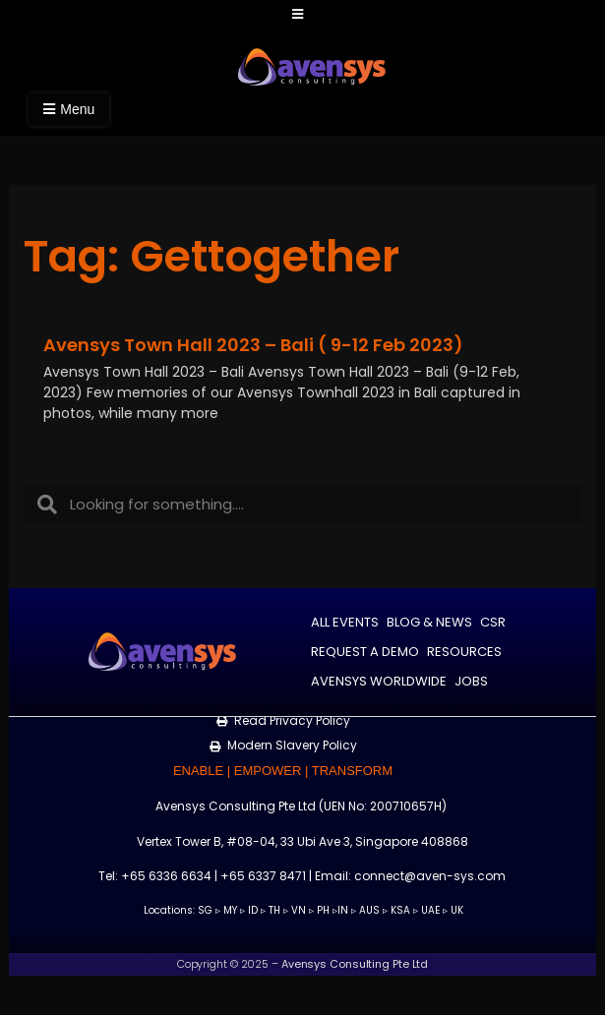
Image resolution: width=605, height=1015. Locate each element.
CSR (493, 622)
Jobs (471, 681)
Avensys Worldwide (379, 681)
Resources (464, 651)
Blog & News (429, 622)
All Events (345, 622)
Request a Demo (365, 651)
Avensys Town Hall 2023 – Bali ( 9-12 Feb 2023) (253, 344)
